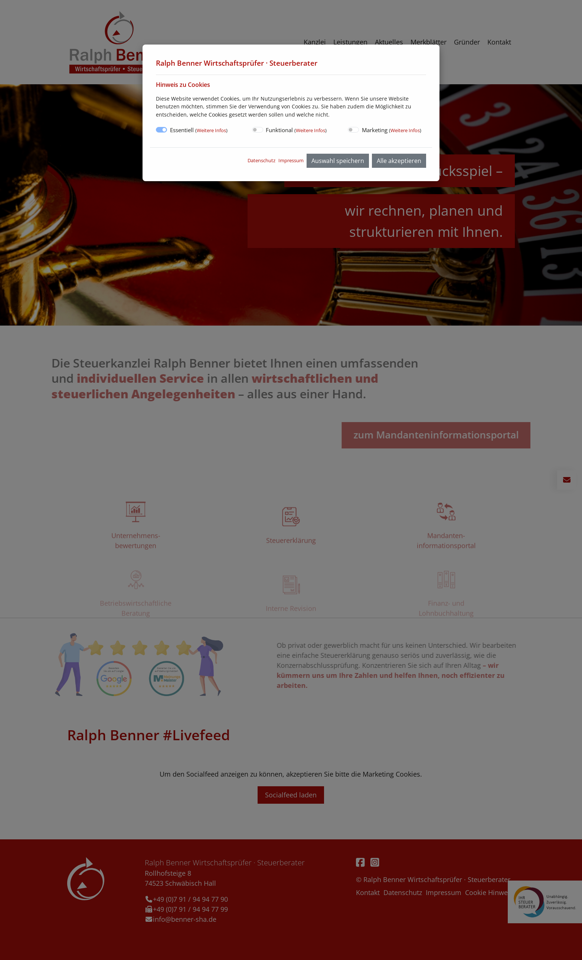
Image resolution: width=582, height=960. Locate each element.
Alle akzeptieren (399, 161)
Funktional (296, 130)
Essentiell (199, 130)
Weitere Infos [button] (211, 130)
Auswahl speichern (337, 161)
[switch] (257, 130)
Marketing (391, 130)
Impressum (291, 160)
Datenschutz (261, 160)
